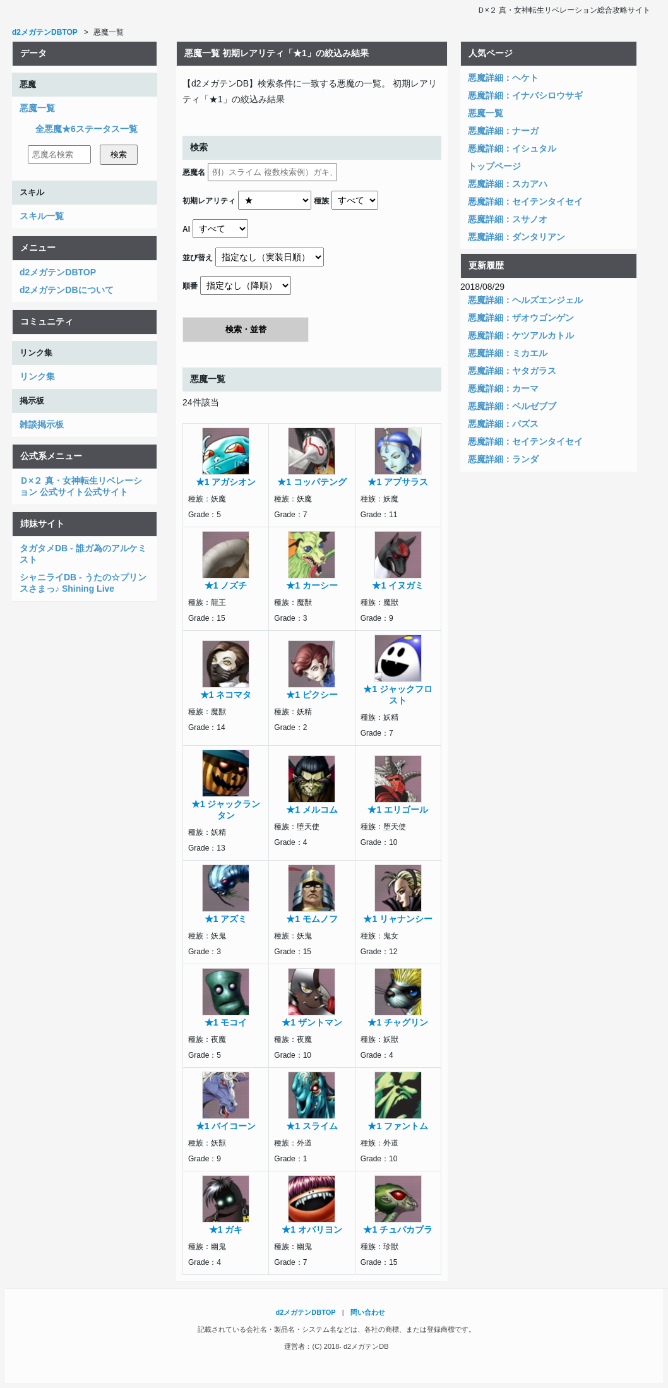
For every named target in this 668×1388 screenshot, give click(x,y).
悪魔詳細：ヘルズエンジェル (525, 300)
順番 (190, 286)
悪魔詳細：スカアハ (507, 184)
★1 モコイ (226, 1022)
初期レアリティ (209, 200)
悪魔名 (193, 172)
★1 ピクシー (312, 695)
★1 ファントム (397, 1126)
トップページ (494, 166)
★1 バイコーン (226, 1126)
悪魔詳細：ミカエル (507, 353)
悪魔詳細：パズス (503, 424)
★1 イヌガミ (398, 585)
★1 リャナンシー (397, 919)
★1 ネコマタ (226, 695)
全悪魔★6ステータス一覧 (86, 129)
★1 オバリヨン (312, 1229)
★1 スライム (312, 1126)
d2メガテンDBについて (67, 290)
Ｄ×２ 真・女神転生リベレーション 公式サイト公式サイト (81, 486)
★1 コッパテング (312, 482)
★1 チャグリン (397, 1022)
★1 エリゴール (397, 810)
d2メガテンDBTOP (58, 272)
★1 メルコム (312, 810)
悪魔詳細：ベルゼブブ (512, 406)
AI (186, 229)
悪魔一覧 (37, 108)
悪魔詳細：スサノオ (507, 219)
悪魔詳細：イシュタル (512, 148)
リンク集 (37, 376)
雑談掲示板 (42, 424)
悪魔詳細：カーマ (503, 388)
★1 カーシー (312, 585)
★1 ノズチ (226, 585)
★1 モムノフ (312, 919)
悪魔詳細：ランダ (503, 459)
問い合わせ (367, 1312)
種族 (321, 200)
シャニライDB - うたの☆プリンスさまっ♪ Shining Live (83, 583)
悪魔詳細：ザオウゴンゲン (521, 318)
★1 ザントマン (312, 1022)
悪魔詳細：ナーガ (503, 131)
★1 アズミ (226, 919)
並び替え (197, 257)
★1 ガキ (226, 1229)
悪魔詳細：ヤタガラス (512, 371)
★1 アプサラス (397, 482)
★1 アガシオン (226, 482)
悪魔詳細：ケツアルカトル (521, 335)
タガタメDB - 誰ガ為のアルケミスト (83, 554)
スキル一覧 (42, 216)
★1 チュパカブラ (397, 1229)
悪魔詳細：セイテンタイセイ (525, 201)
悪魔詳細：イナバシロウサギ (525, 95)
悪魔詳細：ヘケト (503, 78)
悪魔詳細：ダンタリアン (516, 237)
